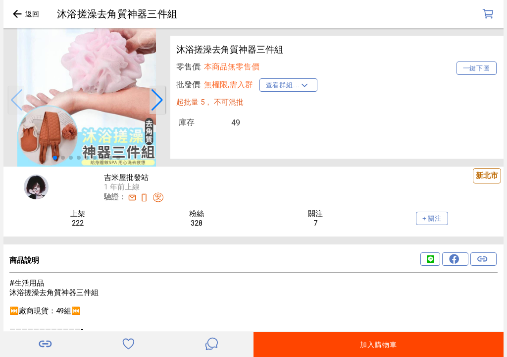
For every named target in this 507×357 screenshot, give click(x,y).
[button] (16, 100)
